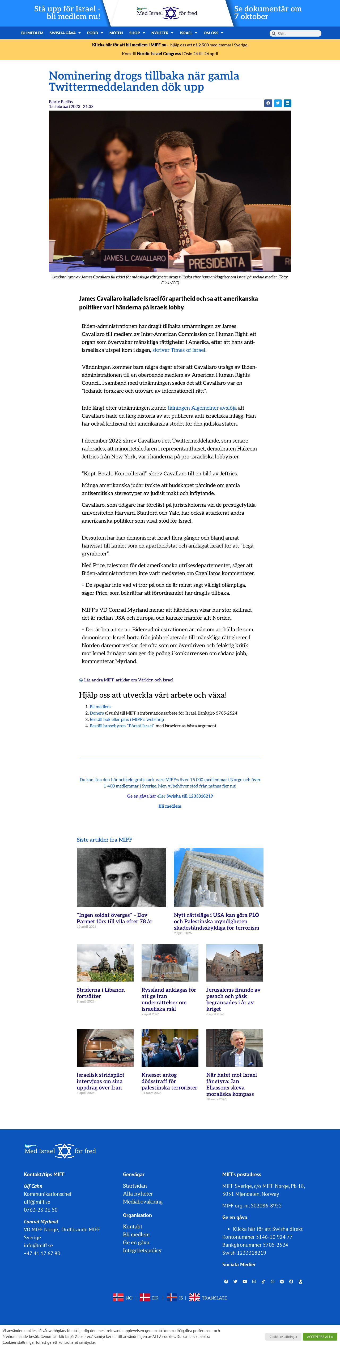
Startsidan (135, 1186)
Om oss (213, 33)
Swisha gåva (65, 33)
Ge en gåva (136, 1243)
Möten (116, 32)
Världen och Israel (155, 680)
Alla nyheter (138, 1194)
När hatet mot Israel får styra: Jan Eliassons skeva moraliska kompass (231, 1084)
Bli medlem (32, 32)
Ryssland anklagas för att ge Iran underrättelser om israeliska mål (169, 999)
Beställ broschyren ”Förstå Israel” (122, 726)
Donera (97, 713)
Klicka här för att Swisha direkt (268, 1229)
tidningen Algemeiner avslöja (202, 408)
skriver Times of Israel (178, 350)
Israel (189, 33)
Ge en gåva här (141, 796)
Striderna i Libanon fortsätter (101, 993)
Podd (95, 33)
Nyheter (162, 33)
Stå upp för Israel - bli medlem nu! (67, 13)
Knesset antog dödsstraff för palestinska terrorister (169, 1081)
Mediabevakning (143, 1202)
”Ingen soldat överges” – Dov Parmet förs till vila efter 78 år (114, 918)
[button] (268, 103)
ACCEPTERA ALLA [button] (320, 1336)
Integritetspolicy (142, 1251)
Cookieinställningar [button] (283, 1336)
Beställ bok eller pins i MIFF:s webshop (127, 719)
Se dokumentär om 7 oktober (268, 13)
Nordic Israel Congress (159, 53)
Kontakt (132, 1227)
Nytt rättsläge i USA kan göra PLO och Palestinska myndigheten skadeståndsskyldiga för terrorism (216, 921)
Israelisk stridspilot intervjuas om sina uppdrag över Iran (101, 1081)
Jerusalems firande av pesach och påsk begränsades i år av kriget (233, 999)
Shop (137, 33)
